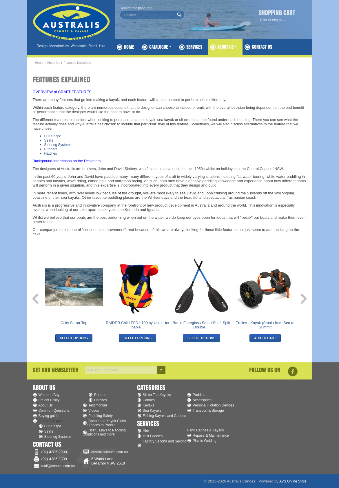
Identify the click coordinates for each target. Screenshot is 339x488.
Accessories (202, 400)
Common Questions (54, 411)
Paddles (199, 395)
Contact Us (262, 47)
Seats (48, 140)
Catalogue (160, 47)
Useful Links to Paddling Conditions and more (104, 432)
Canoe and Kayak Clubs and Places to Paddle (104, 423)
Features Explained (53, 421)
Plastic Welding (204, 441)
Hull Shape (52, 136)
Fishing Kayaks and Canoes (164, 416)
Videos (93, 411)
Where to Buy (49, 395)
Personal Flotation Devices (213, 405)
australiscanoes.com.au (109, 452)
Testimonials (97, 405)
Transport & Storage (208, 411)
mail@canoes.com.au (58, 466)
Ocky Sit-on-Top (74, 323)
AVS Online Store (292, 481)
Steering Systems (58, 145)
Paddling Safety (100, 416)
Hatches (50, 153)
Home (129, 47)
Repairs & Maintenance (211, 435)
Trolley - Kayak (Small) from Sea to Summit (265, 325)
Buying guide (49, 416)
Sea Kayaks (152, 411)
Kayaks (148, 405)
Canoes (149, 400)
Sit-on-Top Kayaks (157, 395)
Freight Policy (49, 400)
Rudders (50, 149)
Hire (146, 431)
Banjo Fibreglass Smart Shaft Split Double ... (201, 325)
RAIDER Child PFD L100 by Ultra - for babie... (138, 325)
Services (194, 47)
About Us (227, 47)
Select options (74, 338)
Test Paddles (153, 436)
